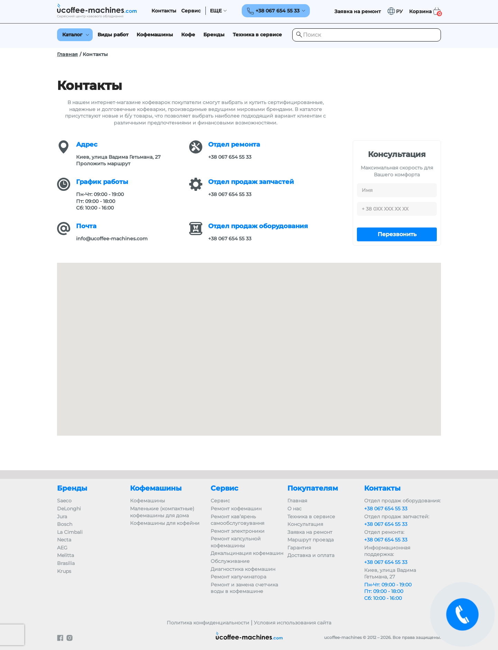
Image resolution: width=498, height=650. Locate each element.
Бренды (213, 34)
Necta (64, 540)
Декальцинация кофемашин (247, 553)
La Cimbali (70, 532)
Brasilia (66, 563)
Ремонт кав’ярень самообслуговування (237, 520)
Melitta (65, 555)
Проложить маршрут (103, 163)
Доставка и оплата (310, 555)
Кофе (188, 34)
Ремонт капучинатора (238, 577)
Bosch (64, 524)
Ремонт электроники (238, 531)
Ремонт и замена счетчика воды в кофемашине (244, 588)
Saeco (64, 501)
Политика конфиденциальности (208, 623)
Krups (64, 571)
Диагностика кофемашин (243, 569)
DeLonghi (69, 508)
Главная (67, 54)
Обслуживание (230, 561)
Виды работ (113, 34)
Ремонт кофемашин (236, 508)
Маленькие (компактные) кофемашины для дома (162, 512)
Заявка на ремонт (309, 532)
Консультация (305, 524)
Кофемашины (155, 34)
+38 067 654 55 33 (229, 157)
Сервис (191, 10)
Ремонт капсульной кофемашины (236, 542)
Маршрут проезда (310, 540)
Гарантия (299, 548)
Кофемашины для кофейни (165, 523)
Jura (62, 516)
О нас (294, 508)
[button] (395, 11)
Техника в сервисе (257, 34)
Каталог (72, 34)
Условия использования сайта (292, 623)
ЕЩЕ (216, 10)
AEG (62, 548)
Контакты (163, 10)
